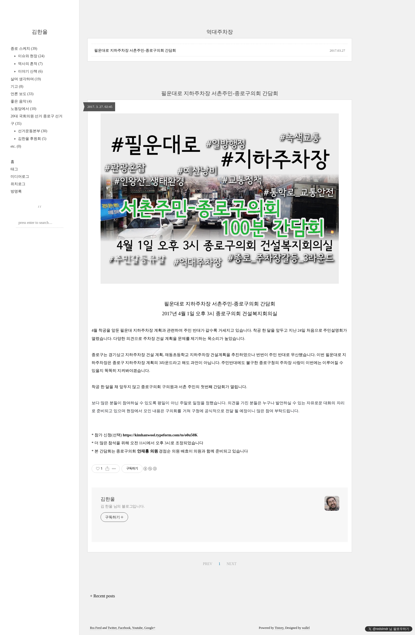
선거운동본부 (32, 131)
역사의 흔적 (30, 64)
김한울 (40, 32)
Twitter (112, 628)
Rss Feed (96, 628)
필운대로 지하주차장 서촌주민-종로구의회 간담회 (135, 50)
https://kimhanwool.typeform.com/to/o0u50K (160, 435)
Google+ (149, 628)
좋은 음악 (21, 101)
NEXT (231, 564)
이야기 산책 (30, 71)
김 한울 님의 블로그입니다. (123, 506)
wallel (306, 628)
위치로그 (18, 184)
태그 (14, 169)
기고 (17, 86)
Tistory (279, 628)
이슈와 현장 (30, 56)
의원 (154, 451)
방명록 (16, 191)
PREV (207, 564)
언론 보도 (22, 94)
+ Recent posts (102, 596)
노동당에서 (23, 109)
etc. (16, 146)
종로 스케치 (24, 49)
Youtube (137, 628)
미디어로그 (20, 177)
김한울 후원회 (31, 139)
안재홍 (143, 451)
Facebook (124, 628)
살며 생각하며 (26, 79)
